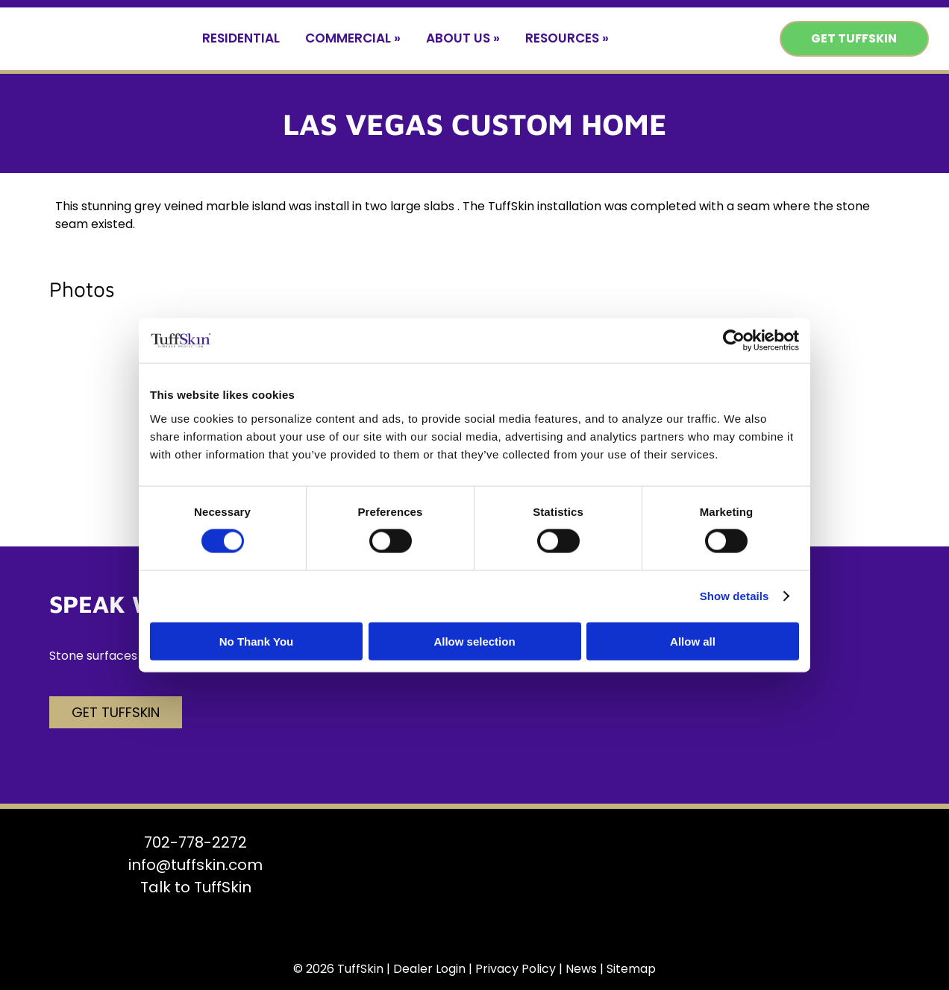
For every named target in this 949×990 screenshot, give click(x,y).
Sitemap (631, 968)
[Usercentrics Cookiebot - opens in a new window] (733, 341)
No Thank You (256, 640)
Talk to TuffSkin (195, 887)
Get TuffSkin (854, 38)
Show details (734, 596)
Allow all (692, 640)
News (581, 968)
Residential (241, 38)
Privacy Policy (515, 968)
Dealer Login (429, 968)
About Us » (463, 38)
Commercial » (353, 38)
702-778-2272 (195, 842)
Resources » (567, 38)
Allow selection (474, 640)
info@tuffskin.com (195, 864)
